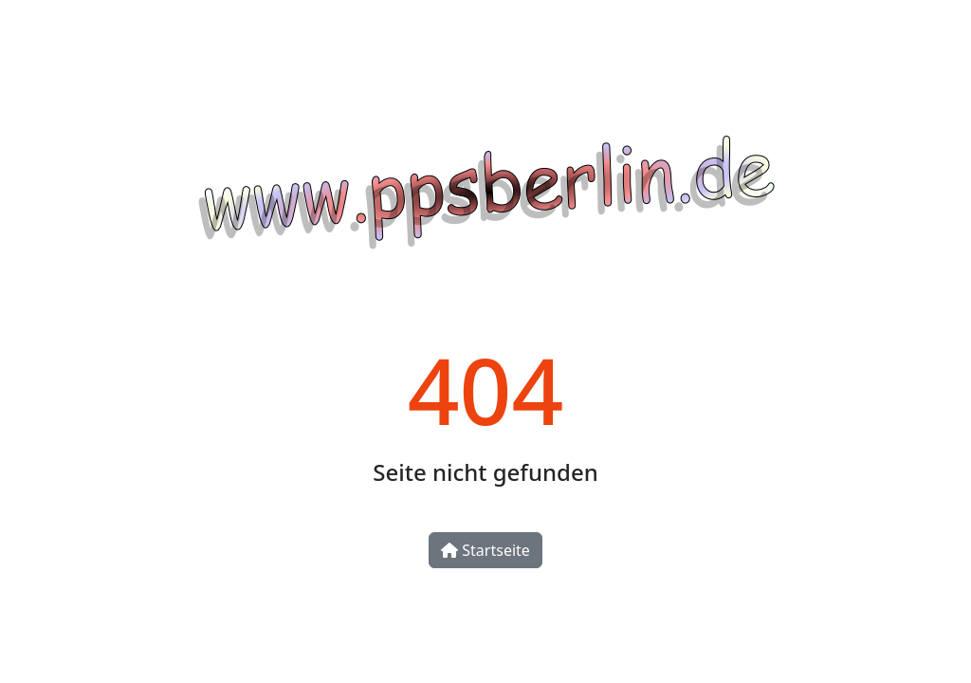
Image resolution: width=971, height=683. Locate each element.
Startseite (485, 550)
